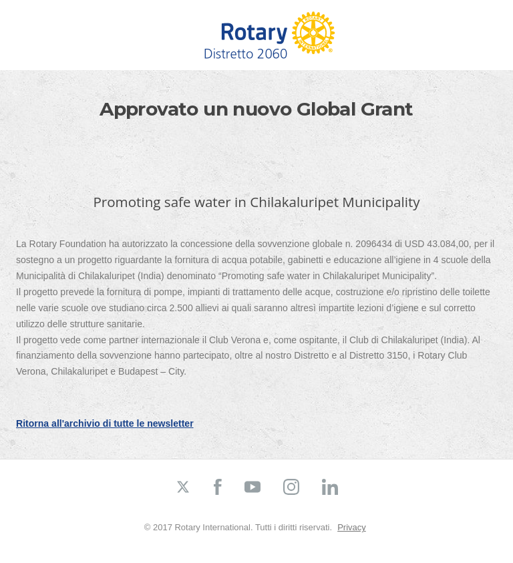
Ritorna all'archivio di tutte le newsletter (105, 423)
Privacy (351, 527)
